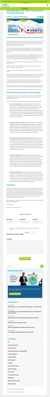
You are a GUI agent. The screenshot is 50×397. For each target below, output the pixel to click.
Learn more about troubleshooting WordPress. (16, 391)
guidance (38, 75)
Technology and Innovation (13, 374)
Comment (10, 239)
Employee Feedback (12, 357)
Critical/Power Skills (12, 348)
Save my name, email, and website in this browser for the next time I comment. (24, 229)
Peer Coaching (11, 371)
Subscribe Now (15, 293)
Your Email (22, 219)
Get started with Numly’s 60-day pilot (14, 207)
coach (19, 95)
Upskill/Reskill (11, 377)
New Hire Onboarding (12, 368)
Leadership (10, 362)
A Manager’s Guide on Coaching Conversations (17, 322)
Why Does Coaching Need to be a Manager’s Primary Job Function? (21, 327)
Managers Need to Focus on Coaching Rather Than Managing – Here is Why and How (25, 306)
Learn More (25, 8)
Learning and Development (13, 365)
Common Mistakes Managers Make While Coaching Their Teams (21, 332)
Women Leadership (12, 383)
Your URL (34, 219)
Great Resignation (11, 360)
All (8, 342)
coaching (21, 188)
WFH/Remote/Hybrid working (14, 380)
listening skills (13, 107)
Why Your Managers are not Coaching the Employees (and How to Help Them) (23, 317)
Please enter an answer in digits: (15, 234)
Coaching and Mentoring (13, 345)
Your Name (9, 219)
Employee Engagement (12, 354)
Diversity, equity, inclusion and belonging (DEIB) (17, 351)
